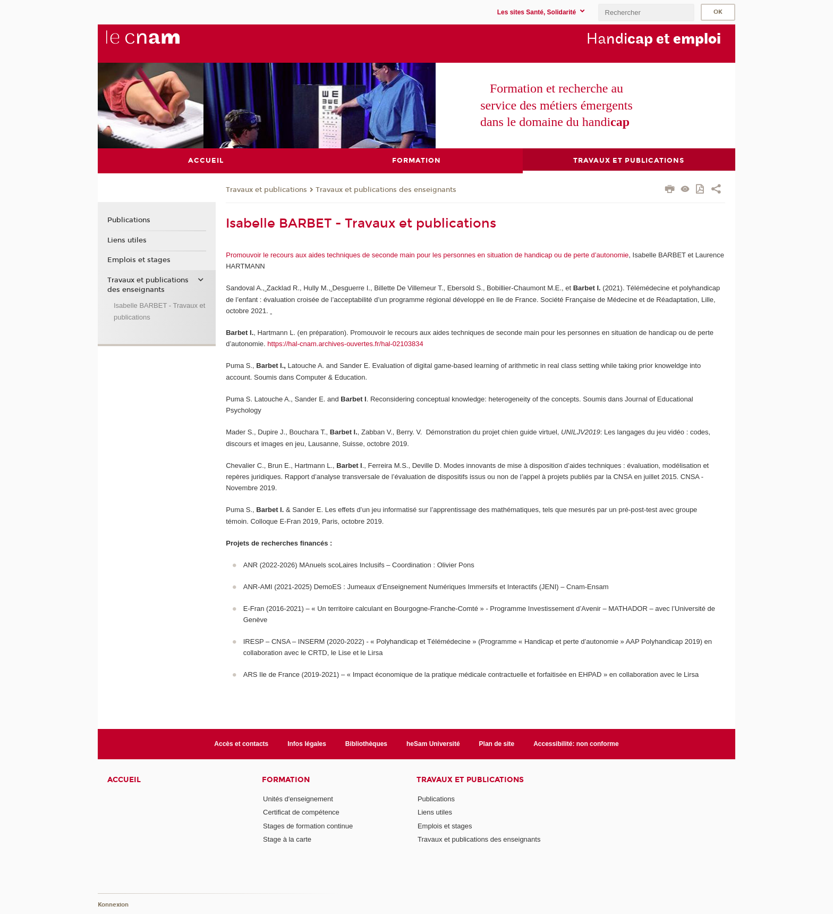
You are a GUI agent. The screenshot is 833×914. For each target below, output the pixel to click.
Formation (286, 779)
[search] (646, 12)
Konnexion (113, 904)
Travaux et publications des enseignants (386, 189)
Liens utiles (127, 240)
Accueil (124, 779)
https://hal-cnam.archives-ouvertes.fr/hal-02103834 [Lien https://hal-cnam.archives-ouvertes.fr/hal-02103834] (345, 344)
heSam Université (433, 743)
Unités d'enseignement (298, 799)
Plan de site (497, 743)
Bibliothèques (366, 743)
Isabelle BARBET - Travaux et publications (159, 311)
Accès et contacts (241, 743)
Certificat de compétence (301, 812)
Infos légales (306, 743)
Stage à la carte (287, 839)
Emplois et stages (139, 260)
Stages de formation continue (308, 825)
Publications (128, 220)
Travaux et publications (266, 189)
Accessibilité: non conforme (576, 743)
